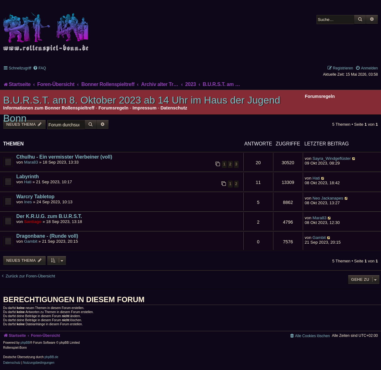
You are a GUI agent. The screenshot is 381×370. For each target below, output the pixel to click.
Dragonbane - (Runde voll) (47, 236)
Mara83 (31, 162)
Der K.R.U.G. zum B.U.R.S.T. (49, 216)
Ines (28, 202)
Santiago (33, 221)
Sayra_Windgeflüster (331, 158)
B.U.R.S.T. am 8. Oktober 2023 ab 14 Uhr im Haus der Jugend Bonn (141, 109)
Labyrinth (27, 176)
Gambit (31, 241)
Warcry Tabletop (35, 196)
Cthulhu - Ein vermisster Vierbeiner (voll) (64, 157)
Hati (27, 182)
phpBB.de (51, 357)
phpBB (25, 342)
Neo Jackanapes (327, 198)
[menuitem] (39, 68)
